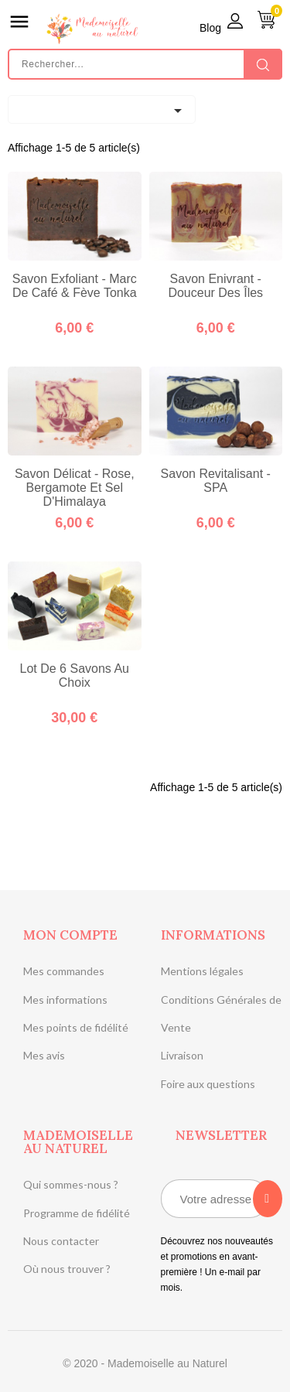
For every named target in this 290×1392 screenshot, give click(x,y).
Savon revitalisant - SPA (216, 480)
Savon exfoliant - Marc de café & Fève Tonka (74, 285)
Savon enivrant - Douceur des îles (215, 285)
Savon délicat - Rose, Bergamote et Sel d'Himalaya (75, 487)
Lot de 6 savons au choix (74, 675)
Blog (210, 28)
